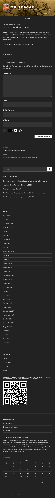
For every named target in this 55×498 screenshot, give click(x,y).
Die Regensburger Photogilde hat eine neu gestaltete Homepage (25, 181)
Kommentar (8, 73)
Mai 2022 (6, 247)
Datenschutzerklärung (8, 494)
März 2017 (6, 343)
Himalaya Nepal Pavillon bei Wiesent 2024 (17, 185)
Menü (27, 18)
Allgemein (8, 54)
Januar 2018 (7, 307)
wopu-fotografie (22, 7)
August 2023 (7, 228)
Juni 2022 (6, 243)
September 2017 (8, 323)
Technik (5, 370)
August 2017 (7, 327)
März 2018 (6, 299)
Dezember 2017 (8, 311)
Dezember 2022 (8, 239)
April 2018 (6, 295)
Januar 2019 (7, 271)
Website (6, 120)
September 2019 (8, 267)
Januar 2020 (7, 263)
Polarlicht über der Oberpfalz (13, 189)
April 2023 (6, 235)
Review (5, 366)
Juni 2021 (6, 259)
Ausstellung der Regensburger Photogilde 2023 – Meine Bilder (24, 193)
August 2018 (7, 287)
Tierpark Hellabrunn (9, 37)
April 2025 (6, 216)
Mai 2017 (6, 335)
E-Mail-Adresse (9, 110)
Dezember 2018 (8, 275)
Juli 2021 (6, 255)
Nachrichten (7, 362)
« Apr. (12, 483)
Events (24, 32)
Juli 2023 (6, 232)
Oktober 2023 (8, 224)
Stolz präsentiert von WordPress (24, 494)
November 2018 (8, 279)
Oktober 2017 (7, 319)
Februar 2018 (7, 303)
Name (5, 100)
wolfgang (16, 24)
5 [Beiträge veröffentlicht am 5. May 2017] (35, 466)
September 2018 (8, 283)
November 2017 (8, 315)
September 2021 (8, 251)
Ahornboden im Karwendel (37, 37)
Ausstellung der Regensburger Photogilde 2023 (19, 197)
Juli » (42, 483)
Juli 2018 (6, 291)
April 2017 (6, 339)
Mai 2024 (6, 220)
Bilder (5, 358)
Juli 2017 (6, 331)
